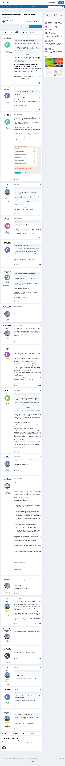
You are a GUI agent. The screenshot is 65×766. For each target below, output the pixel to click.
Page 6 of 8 (31, 32)
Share (29, 21)
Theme (32, 761)
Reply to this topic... (12, 747)
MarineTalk (14, 22)
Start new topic (24, 26)
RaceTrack (21, 6)
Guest (7, 37)
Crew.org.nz (5, 2)
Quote (17, 82)
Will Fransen (10, 20)
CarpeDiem (7, 88)
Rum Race (34, 6)
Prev (5, 32)
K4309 (30, 40)
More (40, 6)
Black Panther (7, 306)
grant (7, 478)
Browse (15, 6)
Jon (7, 184)
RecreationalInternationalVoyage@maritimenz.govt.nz (27, 531)
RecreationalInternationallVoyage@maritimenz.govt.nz (25, 540)
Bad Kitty (7, 648)
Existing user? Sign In (52, 2)
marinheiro (7, 218)
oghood (7, 346)
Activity (9, 6)
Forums (3, 6)
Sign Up (61, 2)
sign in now (30, 740)
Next (24, 32)
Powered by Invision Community (32, 764)
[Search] (54, 7)
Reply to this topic (36, 26)
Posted (18, 37)
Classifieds (28, 6)
